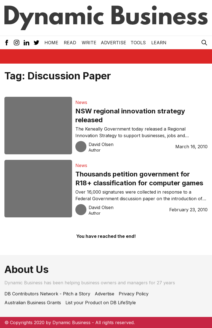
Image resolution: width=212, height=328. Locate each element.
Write (89, 42)
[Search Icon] (204, 42)
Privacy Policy (134, 293)
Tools (138, 42)
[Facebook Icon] (6, 42)
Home (51, 42)
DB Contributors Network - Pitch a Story (47, 293)
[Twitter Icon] (36, 42)
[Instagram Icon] (16, 42)
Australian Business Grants (32, 302)
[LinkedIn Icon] (26, 42)
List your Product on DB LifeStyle (100, 302)
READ (70, 42)
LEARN (158, 42)
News (81, 102)
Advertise (113, 42)
